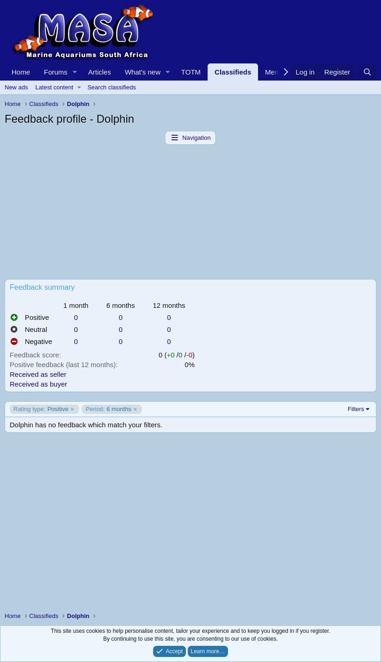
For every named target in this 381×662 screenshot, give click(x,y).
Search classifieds (111, 87)
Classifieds (233, 72)
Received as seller (38, 374)
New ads (16, 87)
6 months (108, 409)
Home (21, 72)
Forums (56, 72)
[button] (74, 72)
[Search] (367, 72)
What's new (142, 72)
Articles (99, 72)
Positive (40, 409)
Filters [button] (356, 409)
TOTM (191, 72)
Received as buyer (38, 384)
